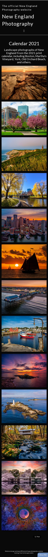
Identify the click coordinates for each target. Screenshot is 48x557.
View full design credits (26, 553)
